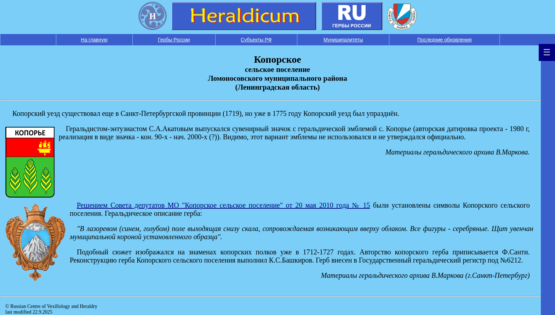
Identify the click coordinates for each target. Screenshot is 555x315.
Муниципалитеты (343, 40)
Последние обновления (444, 40)
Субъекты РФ (256, 40)
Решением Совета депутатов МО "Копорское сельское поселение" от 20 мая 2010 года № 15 (223, 205)
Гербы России (174, 40)
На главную (94, 40)
